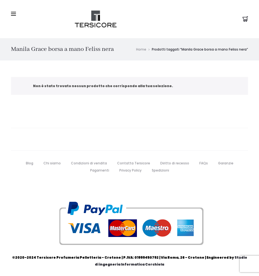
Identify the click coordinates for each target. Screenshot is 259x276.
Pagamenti (99, 170)
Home (141, 49)
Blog (29, 163)
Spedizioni (160, 170)
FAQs (203, 163)
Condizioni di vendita (89, 163)
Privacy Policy (130, 170)
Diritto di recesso (174, 163)
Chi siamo (52, 163)
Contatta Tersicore (133, 163)
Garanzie (225, 163)
